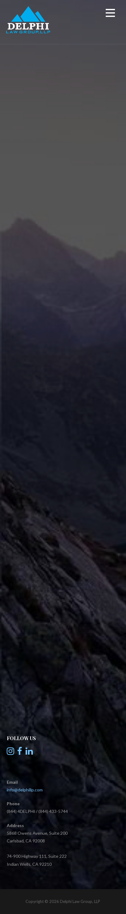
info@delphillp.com (25, 789)
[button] (110, 14)
